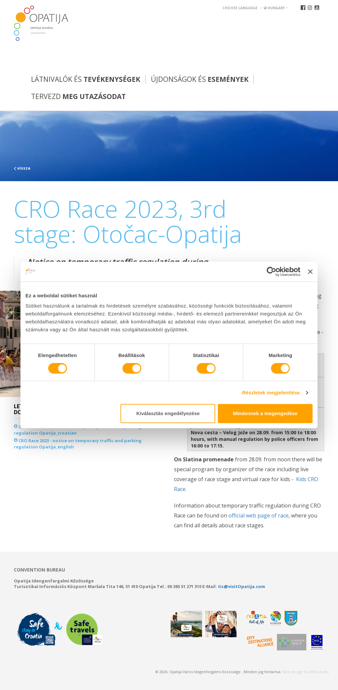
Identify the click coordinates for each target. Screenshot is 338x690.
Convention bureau (39, 570)
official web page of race (258, 515)
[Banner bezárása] (310, 271)
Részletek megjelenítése (271, 392)
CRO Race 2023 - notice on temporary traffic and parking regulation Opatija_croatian (78, 430)
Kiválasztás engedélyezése (168, 413)
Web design (293, 671)
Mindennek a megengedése (265, 413)
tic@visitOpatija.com (241, 586)
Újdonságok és (200, 79)
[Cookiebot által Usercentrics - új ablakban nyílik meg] (271, 272)
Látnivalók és (85, 79)
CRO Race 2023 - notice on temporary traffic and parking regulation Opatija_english (78, 444)
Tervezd (78, 96)
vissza (22, 168)
